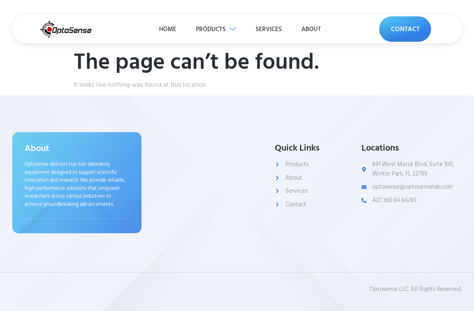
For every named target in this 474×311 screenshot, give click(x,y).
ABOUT (312, 29)
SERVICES (269, 29)
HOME (166, 29)
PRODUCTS (215, 29)
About (37, 148)
